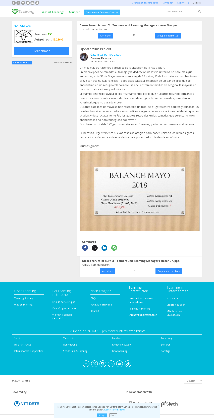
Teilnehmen (41, 51)
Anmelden (105, 35)
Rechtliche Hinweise (101, 304)
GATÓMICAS (22, 25)
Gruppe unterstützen (168, 35)
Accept (102, 415)
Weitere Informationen (115, 409)
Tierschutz (68, 338)
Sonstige (165, 351)
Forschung (166, 338)
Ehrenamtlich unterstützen (143, 314)
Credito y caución (176, 304)
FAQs (93, 298)
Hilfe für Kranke (22, 344)
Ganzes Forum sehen (62, 62)
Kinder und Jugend (122, 344)
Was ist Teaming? (53, 12)
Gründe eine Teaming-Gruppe (102, 12)
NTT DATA (173, 298)
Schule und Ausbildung (75, 351)
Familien (116, 338)
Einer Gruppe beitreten (64, 308)
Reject (113, 415)
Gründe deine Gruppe (63, 301)
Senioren (166, 344)
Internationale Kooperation (28, 351)
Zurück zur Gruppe (22, 62)
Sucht (17, 338)
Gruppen (74, 12)
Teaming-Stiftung (23, 298)
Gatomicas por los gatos (105, 54)
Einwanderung (119, 351)
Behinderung (70, 344)
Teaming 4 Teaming (139, 308)
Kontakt (94, 311)
